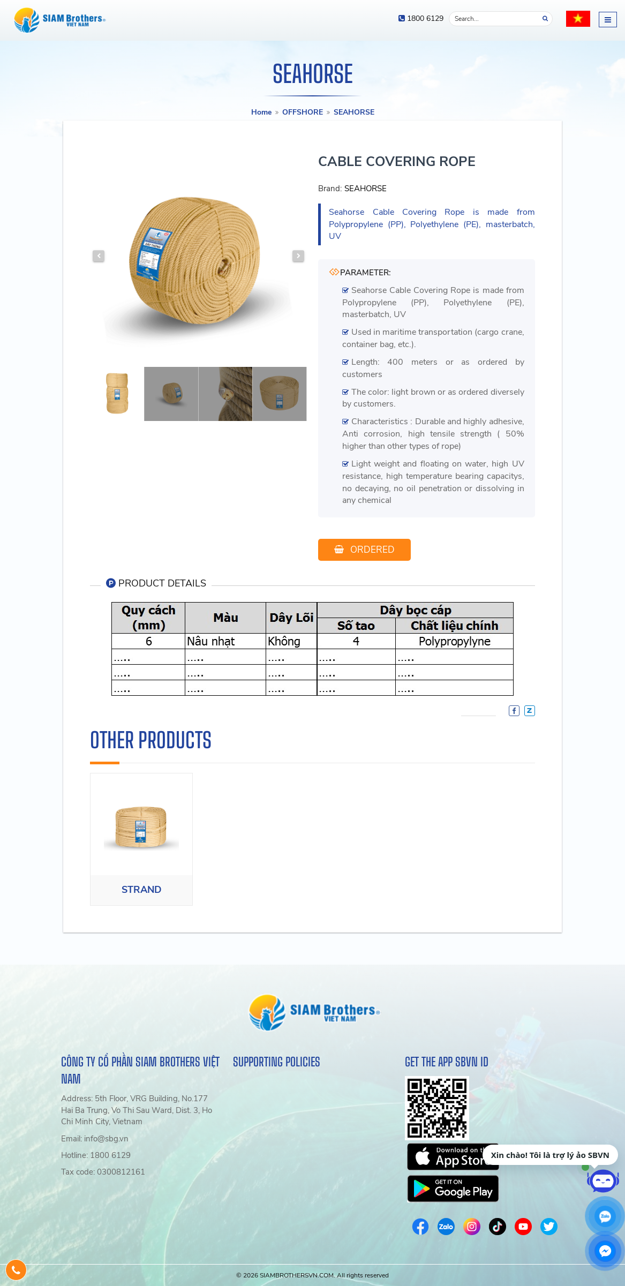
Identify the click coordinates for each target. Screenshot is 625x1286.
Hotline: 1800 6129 (96, 1155)
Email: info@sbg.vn (95, 1138)
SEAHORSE (354, 112)
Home (261, 112)
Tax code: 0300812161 (103, 1172)
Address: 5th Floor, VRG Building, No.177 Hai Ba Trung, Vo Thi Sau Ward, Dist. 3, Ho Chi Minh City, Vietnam (136, 1110)
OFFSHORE (302, 112)
